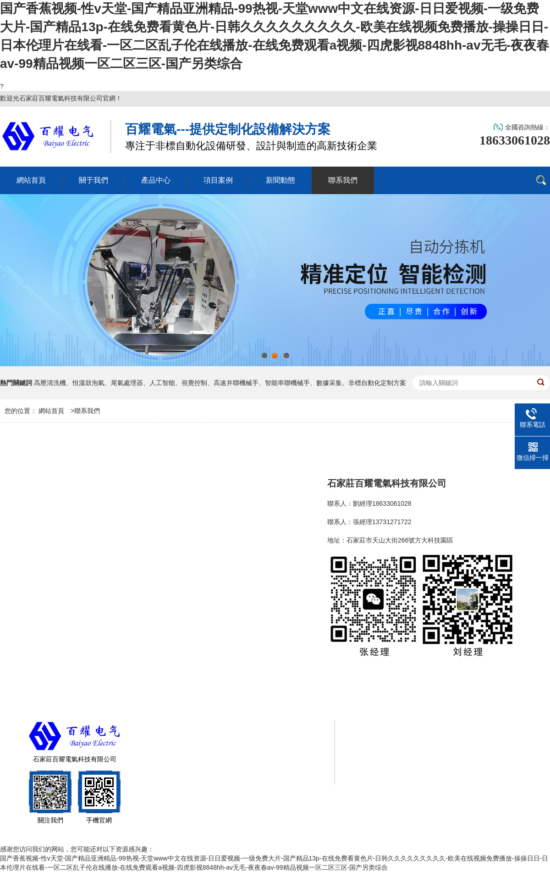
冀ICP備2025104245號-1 (235, 777)
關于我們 (381, 734)
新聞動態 (381, 752)
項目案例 (502, 734)
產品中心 (442, 734)
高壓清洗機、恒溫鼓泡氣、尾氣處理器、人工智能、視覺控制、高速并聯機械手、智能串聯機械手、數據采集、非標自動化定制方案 (220, 382)
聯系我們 (87, 410)
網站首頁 (51, 410)
